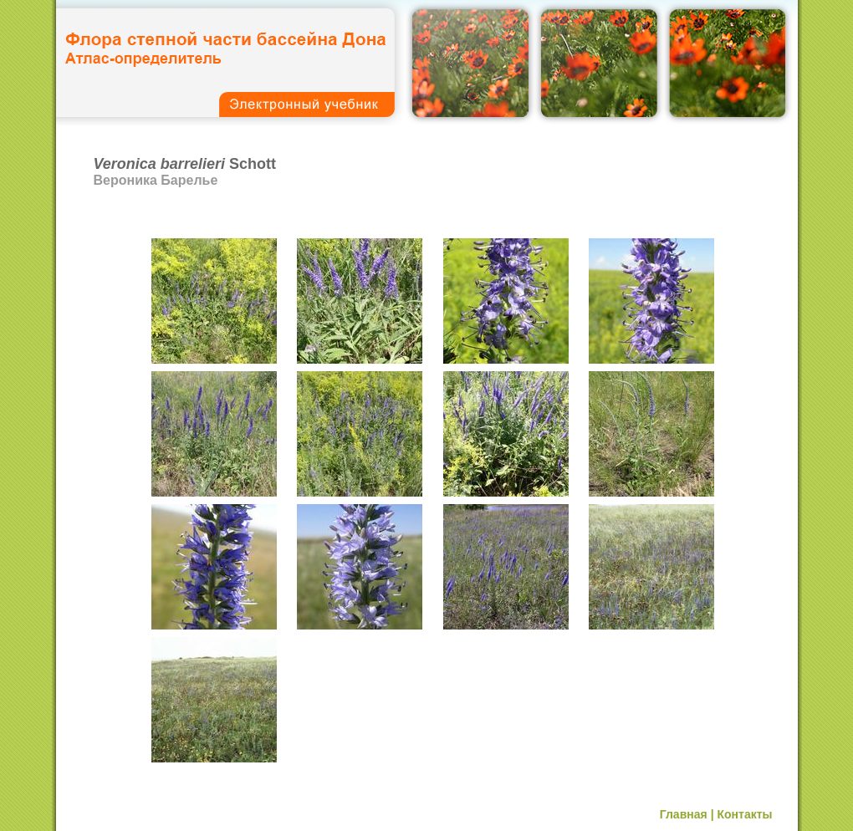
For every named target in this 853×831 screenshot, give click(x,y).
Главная (683, 814)
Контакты (744, 814)
